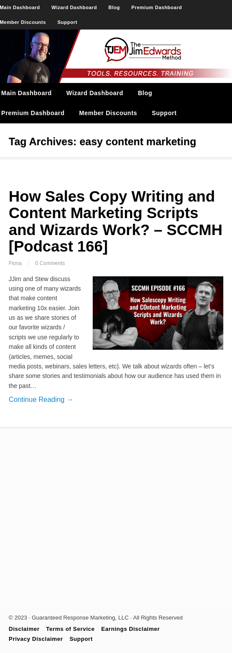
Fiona (15, 263)
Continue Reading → (41, 399)
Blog (114, 7)
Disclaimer (24, 629)
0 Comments (50, 263)
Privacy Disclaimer (36, 639)
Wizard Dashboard (74, 7)
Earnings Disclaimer (130, 629)
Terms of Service (70, 629)
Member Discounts (108, 112)
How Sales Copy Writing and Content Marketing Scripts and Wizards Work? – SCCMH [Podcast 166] (115, 221)
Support (67, 22)
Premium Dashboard (156, 7)
